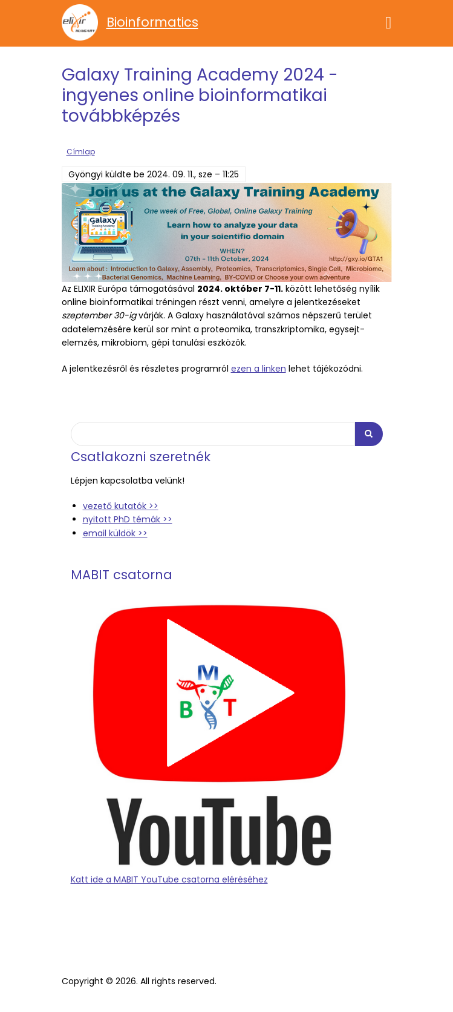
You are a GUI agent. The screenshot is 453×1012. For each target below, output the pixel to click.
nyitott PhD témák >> (127, 519)
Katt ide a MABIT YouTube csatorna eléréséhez (169, 879)
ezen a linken (258, 369)
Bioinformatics (152, 22)
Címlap (81, 152)
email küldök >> (115, 533)
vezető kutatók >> (120, 506)
